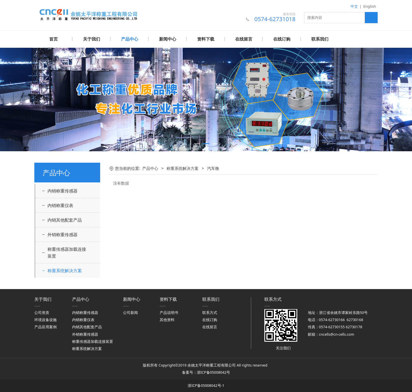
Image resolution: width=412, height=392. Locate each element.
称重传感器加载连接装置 (66, 252)
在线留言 (243, 39)
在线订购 (281, 39)
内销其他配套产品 (64, 219)
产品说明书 (169, 312)
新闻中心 (167, 39)
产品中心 (129, 39)
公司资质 (41, 312)
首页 (53, 39)
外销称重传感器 (62, 234)
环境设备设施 (45, 319)
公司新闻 (130, 312)
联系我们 (319, 39)
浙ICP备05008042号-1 (206, 385)
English (369, 6)
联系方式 (209, 312)
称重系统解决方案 (64, 270)
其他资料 (167, 319)
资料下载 (205, 39)
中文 (354, 6)
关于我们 (91, 39)
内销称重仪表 (60, 205)
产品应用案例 (45, 326)
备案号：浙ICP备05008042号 (206, 372)
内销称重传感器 (62, 190)
